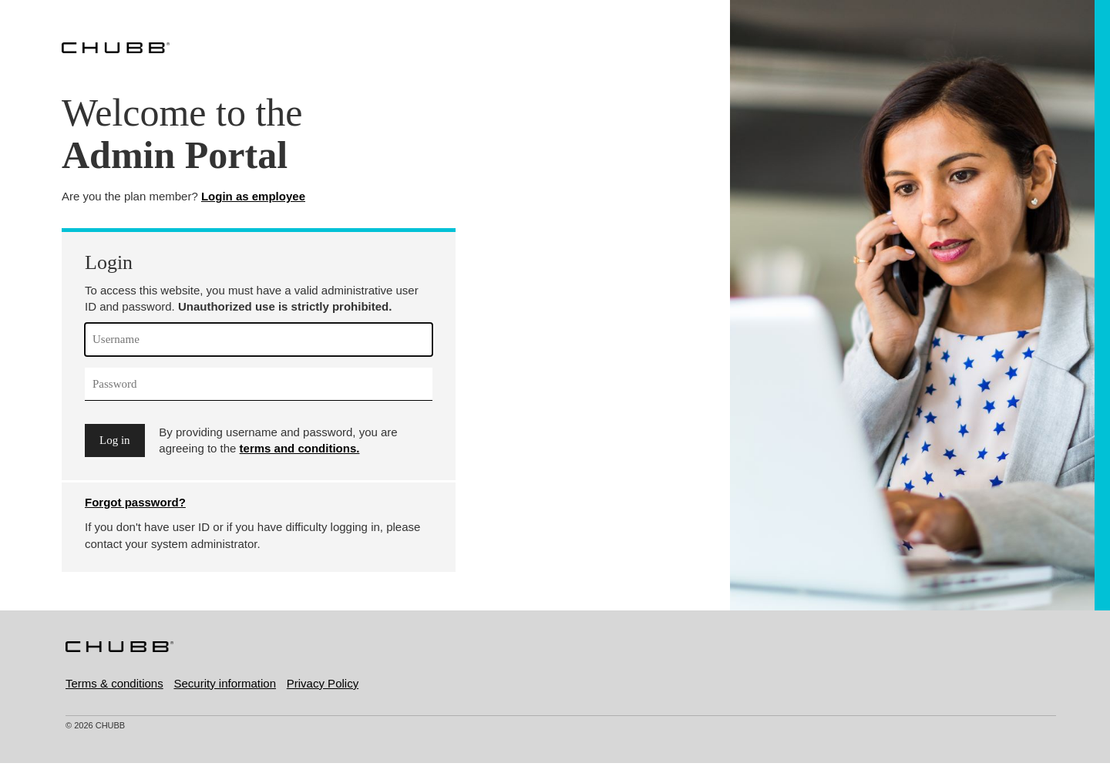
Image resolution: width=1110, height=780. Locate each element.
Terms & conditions (114, 683)
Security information (224, 683)
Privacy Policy (322, 683)
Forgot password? (135, 502)
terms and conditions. (300, 448)
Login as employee (253, 196)
